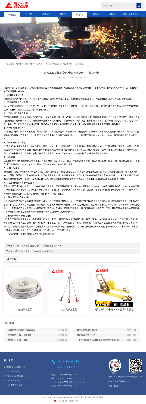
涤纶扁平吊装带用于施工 (17, 340)
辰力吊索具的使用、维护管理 (19, 335)
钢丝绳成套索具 (69, 309)
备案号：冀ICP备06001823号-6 (86, 397)
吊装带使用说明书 (130, 14)
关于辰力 (29, 14)
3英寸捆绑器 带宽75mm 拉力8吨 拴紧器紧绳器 (114, 309)
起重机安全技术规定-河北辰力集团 (21, 330)
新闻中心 (79, 14)
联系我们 (113, 14)
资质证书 (96, 14)
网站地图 (100, 397)
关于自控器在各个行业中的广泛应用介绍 (34, 251)
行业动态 (38, 64)
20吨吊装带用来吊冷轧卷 (86, 330)
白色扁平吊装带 (24, 309)
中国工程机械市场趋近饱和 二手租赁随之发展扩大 (38, 245)
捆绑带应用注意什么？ (85, 335)
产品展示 (46, 14)
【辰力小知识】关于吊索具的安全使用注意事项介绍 (97, 340)
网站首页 (12, 14)
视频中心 (63, 14)
